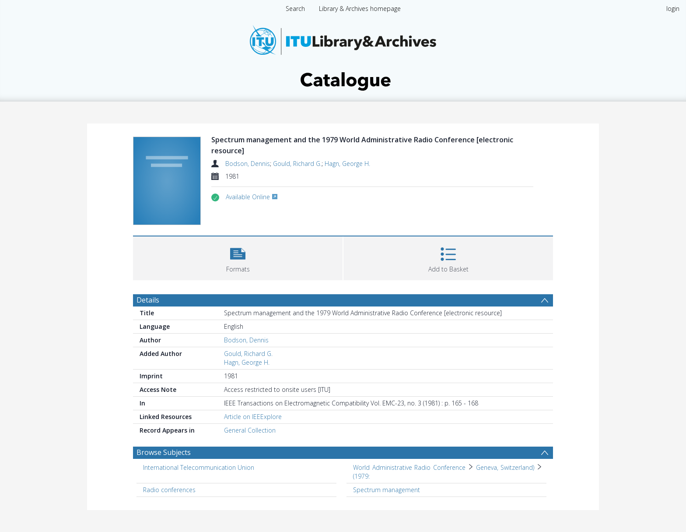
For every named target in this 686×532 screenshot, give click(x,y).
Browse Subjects (163, 452)
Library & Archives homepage (360, 8)
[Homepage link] (343, 55)
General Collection (250, 430)
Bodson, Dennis (247, 163)
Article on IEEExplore (253, 416)
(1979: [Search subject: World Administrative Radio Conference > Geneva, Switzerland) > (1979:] (361, 476)
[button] (238, 257)
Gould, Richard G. (297, 163)
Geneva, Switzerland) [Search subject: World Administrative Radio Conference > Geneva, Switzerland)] (505, 467)
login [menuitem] (672, 8)
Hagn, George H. (347, 163)
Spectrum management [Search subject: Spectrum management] (386, 490)
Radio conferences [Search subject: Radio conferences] (169, 490)
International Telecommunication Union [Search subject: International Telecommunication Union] (198, 467)
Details (147, 300)
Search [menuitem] (295, 8)
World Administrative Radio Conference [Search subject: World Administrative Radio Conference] (409, 467)
